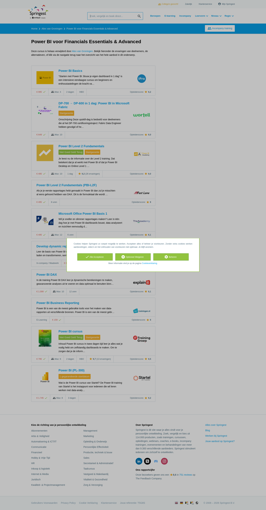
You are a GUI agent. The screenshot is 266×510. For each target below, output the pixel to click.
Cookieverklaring (149, 263)
